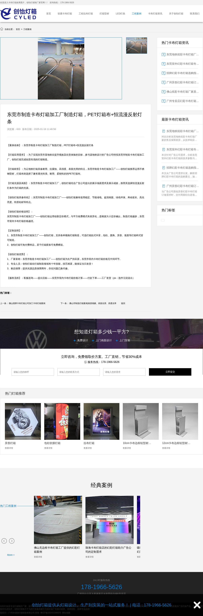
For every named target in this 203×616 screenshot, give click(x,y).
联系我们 (194, 13)
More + (11, 555)
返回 (123, 303)
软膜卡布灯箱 (65, 13)
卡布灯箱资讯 (155, 13)
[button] (4, 541)
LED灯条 (120, 13)
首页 (48, 13)
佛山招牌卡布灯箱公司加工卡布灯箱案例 (27, 303)
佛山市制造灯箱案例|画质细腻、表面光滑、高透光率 (92, 303)
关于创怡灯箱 (176, 13)
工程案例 (136, 13)
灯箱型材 (104, 13)
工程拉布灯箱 (86, 13)
